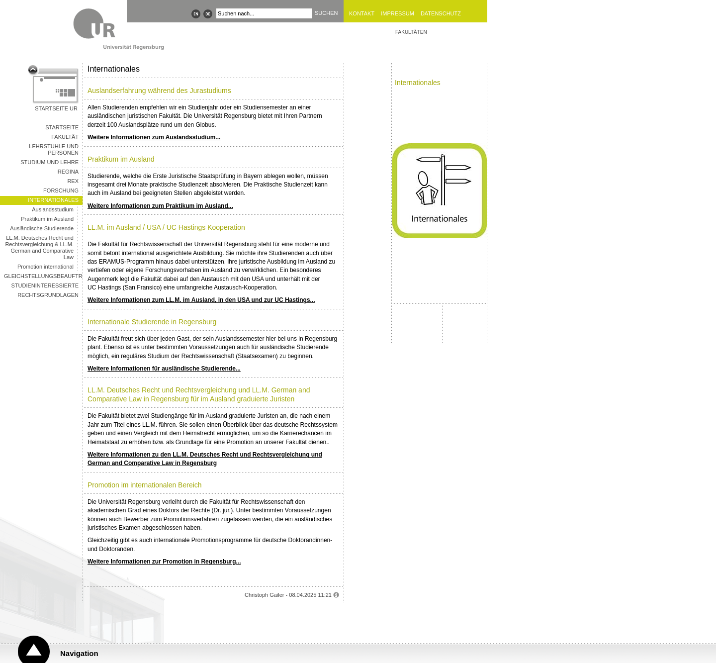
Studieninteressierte (45, 285)
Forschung (61, 190)
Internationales (53, 200)
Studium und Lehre (49, 162)
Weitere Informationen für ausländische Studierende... (164, 368)
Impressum (397, 13)
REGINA (68, 172)
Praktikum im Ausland (47, 219)
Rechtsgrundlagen (48, 295)
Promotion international (45, 267)
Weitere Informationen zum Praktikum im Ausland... (160, 205)
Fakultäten (411, 32)
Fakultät (65, 137)
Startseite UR (56, 108)
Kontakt (361, 13)
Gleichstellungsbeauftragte (43, 276)
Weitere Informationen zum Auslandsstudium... (154, 137)
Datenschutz (441, 13)
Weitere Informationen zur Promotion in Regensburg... (164, 561)
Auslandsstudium (53, 209)
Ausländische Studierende (42, 228)
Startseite (62, 127)
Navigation (79, 653)
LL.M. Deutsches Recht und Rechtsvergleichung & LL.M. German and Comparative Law (39, 247)
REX (73, 181)
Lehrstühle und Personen (54, 149)
